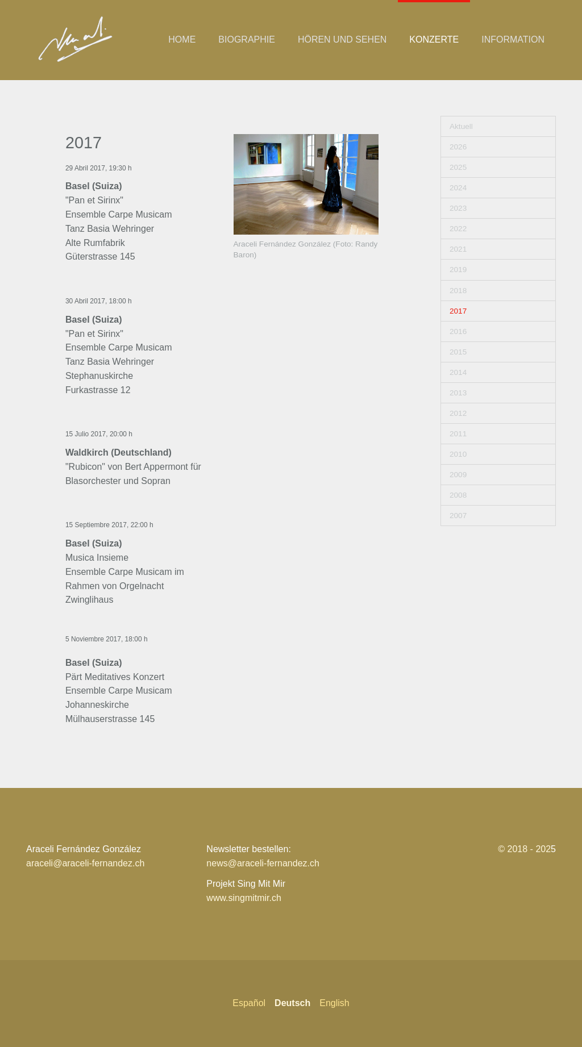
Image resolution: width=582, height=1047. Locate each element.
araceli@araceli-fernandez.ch (85, 863)
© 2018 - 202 (524, 849)
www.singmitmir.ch (243, 898)
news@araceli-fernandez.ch (262, 863)
